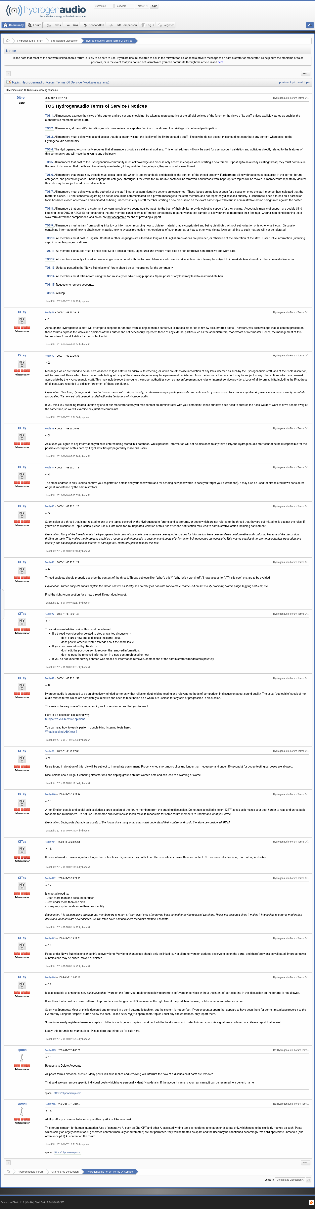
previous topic (287, 82)
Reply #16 (50, 1104)
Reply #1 (49, 312)
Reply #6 (49, 562)
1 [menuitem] (8, 73)
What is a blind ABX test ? (61, 731)
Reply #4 (49, 467)
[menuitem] (305, 73)
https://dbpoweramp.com (67, 1093)
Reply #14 (50, 977)
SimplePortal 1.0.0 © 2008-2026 (49, 1202)
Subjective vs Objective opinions (65, 719)
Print (306, 73)
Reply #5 (49, 506)
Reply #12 (50, 878)
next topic (304, 82)
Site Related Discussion (64, 40)
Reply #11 (50, 842)
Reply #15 (50, 1050)
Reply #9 (49, 751)
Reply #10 (50, 794)
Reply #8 (49, 678)
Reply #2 (49, 355)
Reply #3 (49, 428)
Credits (29, 1202)
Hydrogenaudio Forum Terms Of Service (109, 40)
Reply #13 (50, 938)
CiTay (22, 312)
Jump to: (269, 1179)
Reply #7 (49, 614)
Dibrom (22, 98)
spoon (22, 1050)
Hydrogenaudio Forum (30, 40)
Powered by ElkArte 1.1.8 (12, 1202)
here (220, 62)
